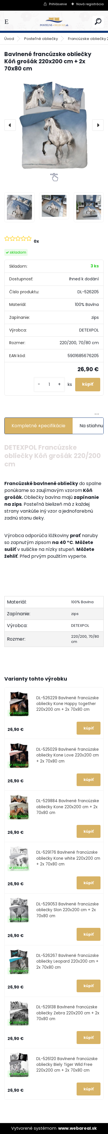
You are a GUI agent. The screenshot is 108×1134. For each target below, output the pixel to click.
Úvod (9, 38)
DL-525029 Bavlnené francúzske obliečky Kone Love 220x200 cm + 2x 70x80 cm (67, 755)
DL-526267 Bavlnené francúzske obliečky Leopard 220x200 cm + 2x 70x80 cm (67, 961)
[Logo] (54, 21)
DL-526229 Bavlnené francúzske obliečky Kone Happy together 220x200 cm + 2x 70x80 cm (67, 703)
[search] (98, 21)
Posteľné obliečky (41, 38)
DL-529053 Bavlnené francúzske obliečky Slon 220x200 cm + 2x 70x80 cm (67, 910)
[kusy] (49, 385)
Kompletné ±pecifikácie (38, 425)
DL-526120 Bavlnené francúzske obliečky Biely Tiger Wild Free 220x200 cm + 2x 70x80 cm (67, 1064)
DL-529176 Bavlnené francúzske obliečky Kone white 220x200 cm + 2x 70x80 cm (68, 858)
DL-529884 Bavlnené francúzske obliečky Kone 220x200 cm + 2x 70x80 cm (67, 806)
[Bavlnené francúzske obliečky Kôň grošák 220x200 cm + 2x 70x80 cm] (54, 125)
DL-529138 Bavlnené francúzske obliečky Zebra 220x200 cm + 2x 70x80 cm (67, 1013)
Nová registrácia (90, 4)
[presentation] (10, 125)
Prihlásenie (58, 4)
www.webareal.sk (77, 1128)
